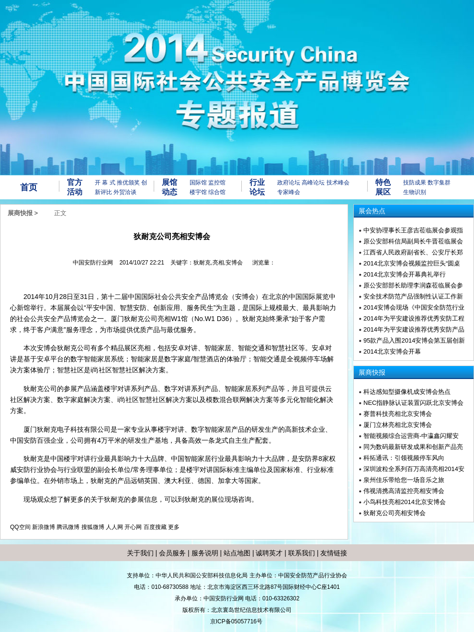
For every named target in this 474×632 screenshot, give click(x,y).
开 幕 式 (105, 182)
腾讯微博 (67, 527)
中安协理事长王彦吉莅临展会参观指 (413, 230)
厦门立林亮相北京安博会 (397, 424)
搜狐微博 (92, 527)
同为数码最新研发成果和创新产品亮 (413, 446)
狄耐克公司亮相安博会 (394, 513)
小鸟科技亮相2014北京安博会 (404, 502)
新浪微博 (43, 527)
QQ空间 (20, 527)
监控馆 (217, 182)
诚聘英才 (269, 553)
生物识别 (414, 192)
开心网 (133, 527)
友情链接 (333, 553)
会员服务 (172, 553)
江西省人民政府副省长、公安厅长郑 (413, 252)
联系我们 (301, 553)
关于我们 (140, 553)
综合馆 (217, 192)
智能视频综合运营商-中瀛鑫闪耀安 (411, 435)
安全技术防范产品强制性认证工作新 (413, 296)
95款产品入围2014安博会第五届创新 (414, 340)
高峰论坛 (313, 182)
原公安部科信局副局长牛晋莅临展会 (413, 241)
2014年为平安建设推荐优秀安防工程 (413, 318)
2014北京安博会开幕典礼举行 (404, 274)
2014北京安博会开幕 (392, 351)
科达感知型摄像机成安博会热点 (407, 391)
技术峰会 (338, 182)
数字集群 (439, 182)
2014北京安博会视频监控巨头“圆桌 (411, 263)
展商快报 (20, 213)
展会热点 (372, 211)
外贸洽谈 (124, 192)
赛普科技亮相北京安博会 (397, 413)
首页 (28, 187)
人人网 (114, 527)
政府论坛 (288, 182)
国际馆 (198, 182)
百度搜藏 (155, 527)
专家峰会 (288, 192)
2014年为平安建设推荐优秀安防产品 (413, 329)
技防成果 (414, 182)
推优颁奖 (128, 182)
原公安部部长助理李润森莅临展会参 (413, 285)
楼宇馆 (198, 192)
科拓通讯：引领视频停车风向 (403, 457)
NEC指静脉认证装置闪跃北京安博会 (413, 402)
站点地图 (236, 553)
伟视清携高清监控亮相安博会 (403, 490)
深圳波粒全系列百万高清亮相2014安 (413, 468)
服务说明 (205, 553)
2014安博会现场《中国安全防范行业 (413, 307)
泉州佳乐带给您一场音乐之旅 (403, 479)
